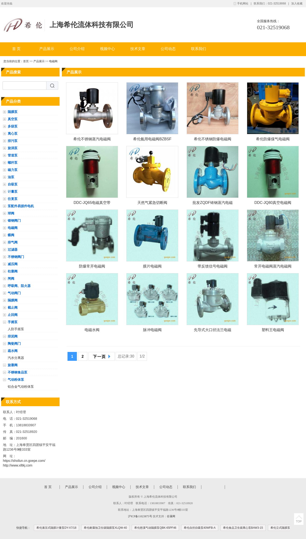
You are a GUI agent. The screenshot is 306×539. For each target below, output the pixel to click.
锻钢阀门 (14, 220)
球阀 (11, 213)
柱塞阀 (13, 271)
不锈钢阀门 (16, 257)
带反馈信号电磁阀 (213, 266)
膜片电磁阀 (152, 266)
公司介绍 (77, 49)
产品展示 (46, 49)
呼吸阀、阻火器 (19, 286)
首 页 (16, 49)
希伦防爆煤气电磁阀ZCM (273, 140)
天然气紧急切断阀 (152, 203)
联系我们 (198, 49)
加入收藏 (296, 3)
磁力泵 (13, 170)
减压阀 (13, 264)
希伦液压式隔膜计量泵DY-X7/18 (56, 527)
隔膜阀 (13, 300)
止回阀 (13, 315)
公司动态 (168, 49)
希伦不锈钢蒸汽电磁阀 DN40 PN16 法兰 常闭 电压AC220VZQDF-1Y (92, 140)
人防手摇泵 (16, 329)
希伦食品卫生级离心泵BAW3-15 (243, 527)
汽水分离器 (16, 358)
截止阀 (13, 307)
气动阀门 (14, 293)
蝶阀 (11, 235)
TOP (299, 521)
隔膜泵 (13, 112)
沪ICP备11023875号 (140, 516)
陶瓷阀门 (14, 343)
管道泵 (13, 155)
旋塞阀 (13, 365)
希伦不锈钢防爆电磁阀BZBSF (212, 140)
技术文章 (137, 49)
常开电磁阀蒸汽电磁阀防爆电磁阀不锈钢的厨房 (273, 267)
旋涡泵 (13, 148)
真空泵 (13, 119)
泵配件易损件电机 (21, 206)
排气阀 (13, 242)
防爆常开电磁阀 (92, 266)
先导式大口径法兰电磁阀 (212, 331)
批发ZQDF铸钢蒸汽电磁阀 (212, 203)
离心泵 (13, 133)
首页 (26, 61)
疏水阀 (13, 351)
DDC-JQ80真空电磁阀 (272, 203)
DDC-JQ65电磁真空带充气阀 (92, 203)
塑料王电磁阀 (273, 330)
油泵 (11, 177)
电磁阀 (53, 61)
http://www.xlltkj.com (17, 465)
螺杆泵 (13, 162)
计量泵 (13, 191)
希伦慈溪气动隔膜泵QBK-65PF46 (155, 527)
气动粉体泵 (16, 379)
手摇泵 (13, 322)
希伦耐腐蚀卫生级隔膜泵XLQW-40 (105, 527)
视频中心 (107, 49)
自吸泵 (13, 184)
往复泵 (13, 199)
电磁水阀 (92, 330)
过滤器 (13, 249)
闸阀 (11, 278)
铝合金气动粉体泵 (21, 386)
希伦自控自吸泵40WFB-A (200, 527)
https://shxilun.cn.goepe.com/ (24, 461)
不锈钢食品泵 (17, 372)
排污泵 (13, 141)
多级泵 (13, 126)
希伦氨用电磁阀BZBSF (152, 139)
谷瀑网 (171, 516)
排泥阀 (13, 336)
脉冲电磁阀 (152, 330)
